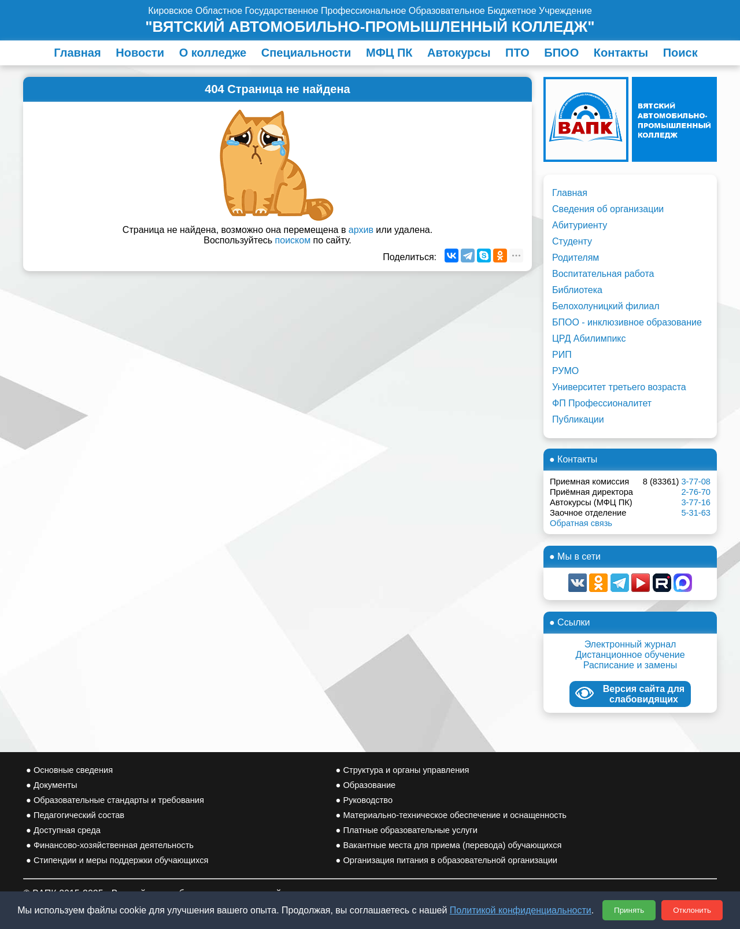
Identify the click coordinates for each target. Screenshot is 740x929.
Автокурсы (459, 52)
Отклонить (692, 910)
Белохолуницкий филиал (606, 306)
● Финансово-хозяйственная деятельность (110, 845)
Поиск (680, 52)
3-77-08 (696, 481)
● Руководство (364, 800)
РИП (562, 355)
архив (361, 230)
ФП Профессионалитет (602, 403)
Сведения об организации (608, 209)
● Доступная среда (63, 830)
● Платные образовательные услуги (407, 830)
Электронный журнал (630, 644)
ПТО (517, 52)
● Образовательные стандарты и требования (115, 800)
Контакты (621, 52)
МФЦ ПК (389, 52)
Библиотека (577, 290)
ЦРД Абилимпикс (589, 338)
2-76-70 (696, 492)
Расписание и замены (630, 665)
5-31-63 (696, 512)
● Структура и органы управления (402, 770)
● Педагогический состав (75, 815)
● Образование (366, 785)
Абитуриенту (579, 225)
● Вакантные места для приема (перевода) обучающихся (449, 845)
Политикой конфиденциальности (520, 910)
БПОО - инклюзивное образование (627, 322)
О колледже (213, 52)
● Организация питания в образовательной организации (447, 860)
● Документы (51, 785)
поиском (293, 240)
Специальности (306, 52)
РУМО (565, 371)
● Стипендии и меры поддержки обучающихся (117, 860)
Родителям (575, 257)
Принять (629, 910)
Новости (140, 52)
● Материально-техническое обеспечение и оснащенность (451, 815)
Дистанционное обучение (629, 655)
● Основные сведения (69, 770)
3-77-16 (696, 502)
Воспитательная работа (603, 274)
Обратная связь (581, 523)
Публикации (578, 419)
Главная (77, 52)
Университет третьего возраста (619, 387)
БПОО (561, 52)
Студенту (572, 241)
